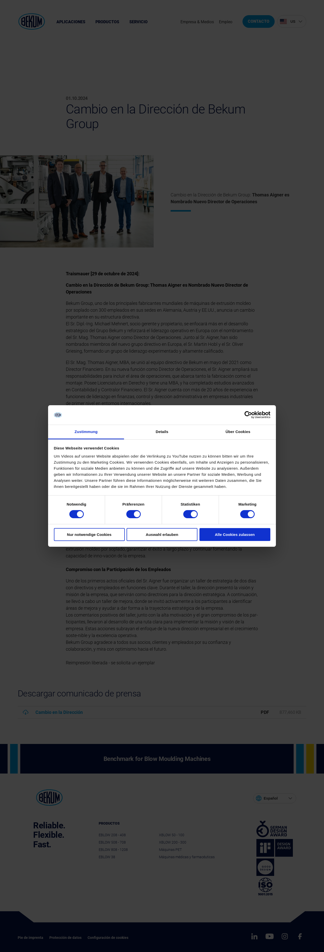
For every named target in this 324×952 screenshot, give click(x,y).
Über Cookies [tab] (238, 431)
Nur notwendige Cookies (89, 534)
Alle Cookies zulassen (235, 534)
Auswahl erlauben (162, 534)
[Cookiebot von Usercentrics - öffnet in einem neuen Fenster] (248, 415)
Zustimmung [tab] (86, 431)
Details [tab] (162, 431)
